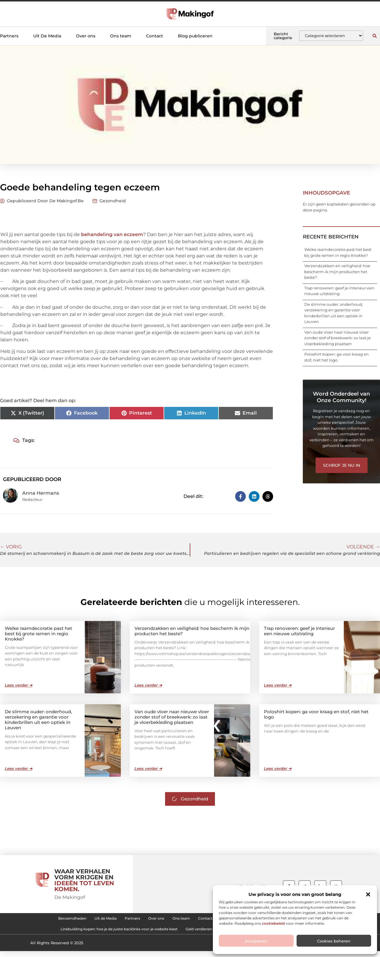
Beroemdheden (38, 919)
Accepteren (256, 941)
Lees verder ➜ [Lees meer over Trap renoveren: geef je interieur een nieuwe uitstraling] (278, 684)
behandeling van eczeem (111, 234)
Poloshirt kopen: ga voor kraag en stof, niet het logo (316, 713)
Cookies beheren (333, 941)
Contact (154, 36)
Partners (9, 36)
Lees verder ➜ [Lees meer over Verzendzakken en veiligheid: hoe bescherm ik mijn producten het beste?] (148, 684)
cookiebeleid (273, 923)
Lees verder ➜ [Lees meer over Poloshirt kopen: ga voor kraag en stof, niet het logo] (278, 768)
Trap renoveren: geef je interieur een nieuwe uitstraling (299, 630)
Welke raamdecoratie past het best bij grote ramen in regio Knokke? (38, 633)
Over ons (85, 36)
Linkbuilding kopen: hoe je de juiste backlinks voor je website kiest (100, 933)
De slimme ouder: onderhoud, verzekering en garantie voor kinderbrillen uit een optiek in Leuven (38, 719)
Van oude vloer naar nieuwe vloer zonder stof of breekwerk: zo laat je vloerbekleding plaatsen (337, 338)
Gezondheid (112, 200)
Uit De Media (47, 36)
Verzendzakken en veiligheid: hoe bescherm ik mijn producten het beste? (337, 271)
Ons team (120, 36)
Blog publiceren (195, 36)
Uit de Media (81, 919)
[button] (368, 894)
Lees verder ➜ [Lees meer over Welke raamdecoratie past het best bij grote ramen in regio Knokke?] (18, 684)
